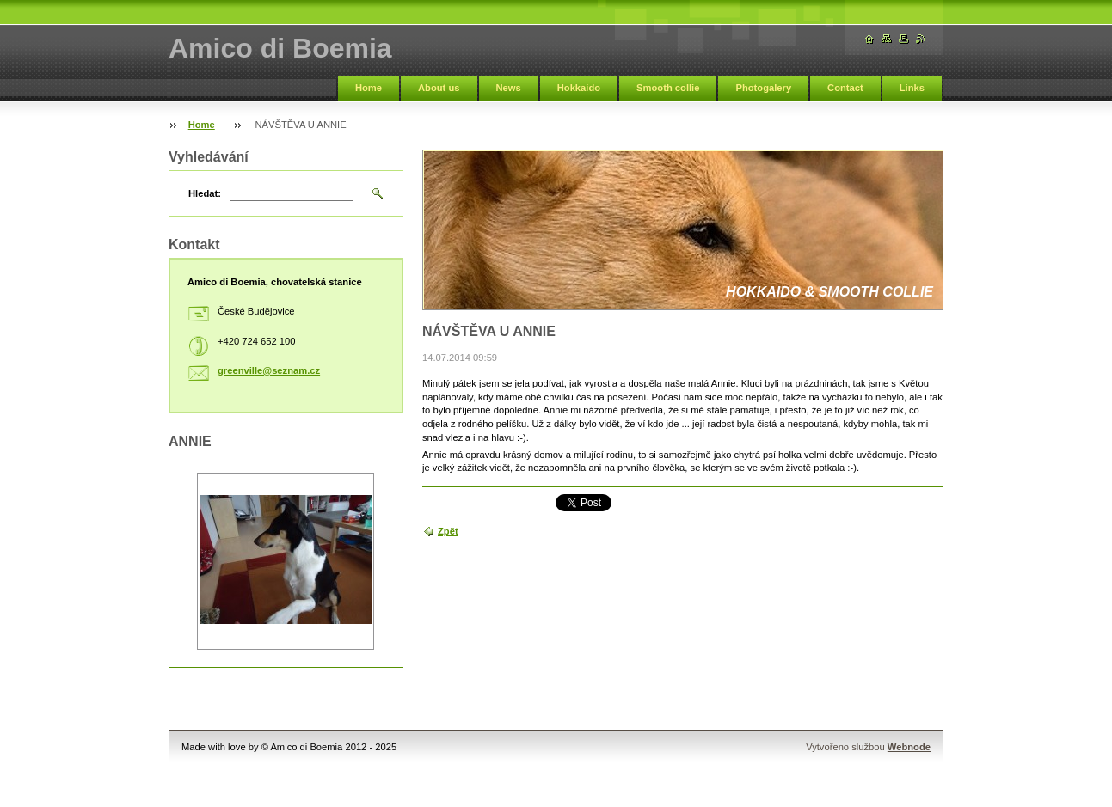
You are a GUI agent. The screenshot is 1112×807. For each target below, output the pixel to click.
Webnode (909, 747)
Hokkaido (578, 88)
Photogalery (763, 88)
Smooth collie (667, 88)
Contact (845, 88)
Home (368, 88)
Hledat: (204, 193)
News (508, 88)
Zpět (448, 531)
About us (438, 88)
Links (912, 88)
